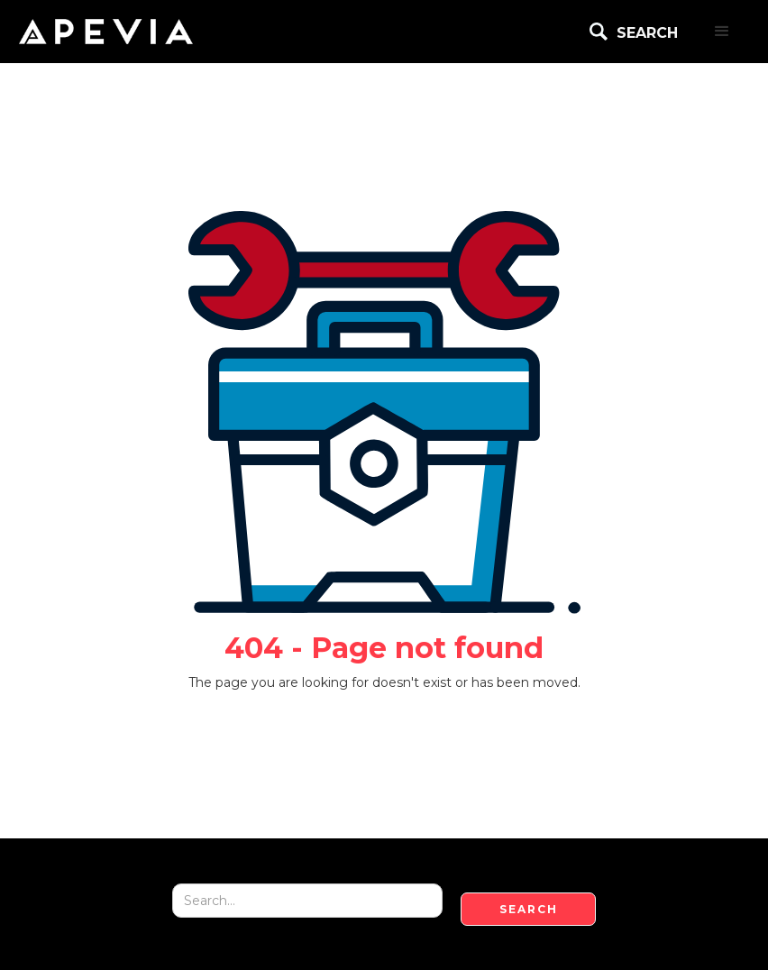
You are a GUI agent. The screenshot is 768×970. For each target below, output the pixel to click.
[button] (722, 32)
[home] (106, 31)
